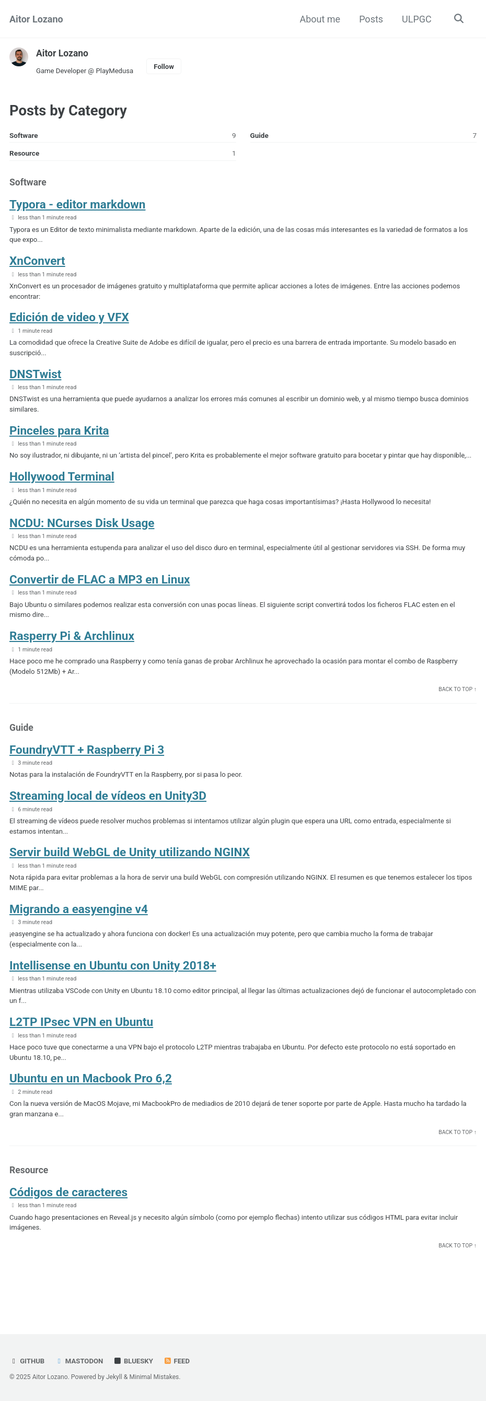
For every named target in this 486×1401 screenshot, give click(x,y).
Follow (167, 66)
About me (318, 19)
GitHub (27, 1361)
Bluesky (135, 1361)
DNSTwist (35, 378)
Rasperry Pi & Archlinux (71, 654)
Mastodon (80, 1361)
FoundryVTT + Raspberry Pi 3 (86, 770)
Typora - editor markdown (77, 206)
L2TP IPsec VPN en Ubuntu (81, 1046)
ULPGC (416, 19)
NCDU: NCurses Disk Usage (81, 540)
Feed (179, 1361)
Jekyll (115, 1377)
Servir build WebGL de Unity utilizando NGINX (129, 874)
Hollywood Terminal (61, 493)
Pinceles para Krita (59, 435)
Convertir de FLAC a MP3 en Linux (99, 597)
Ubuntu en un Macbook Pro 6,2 (90, 1104)
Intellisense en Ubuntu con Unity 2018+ (112, 989)
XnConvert (37, 264)
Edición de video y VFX (69, 321)
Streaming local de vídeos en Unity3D (107, 817)
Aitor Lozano (36, 19)
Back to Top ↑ (457, 709)
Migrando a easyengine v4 (78, 931)
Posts (370, 19)
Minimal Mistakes (156, 1377)
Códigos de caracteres (68, 1218)
